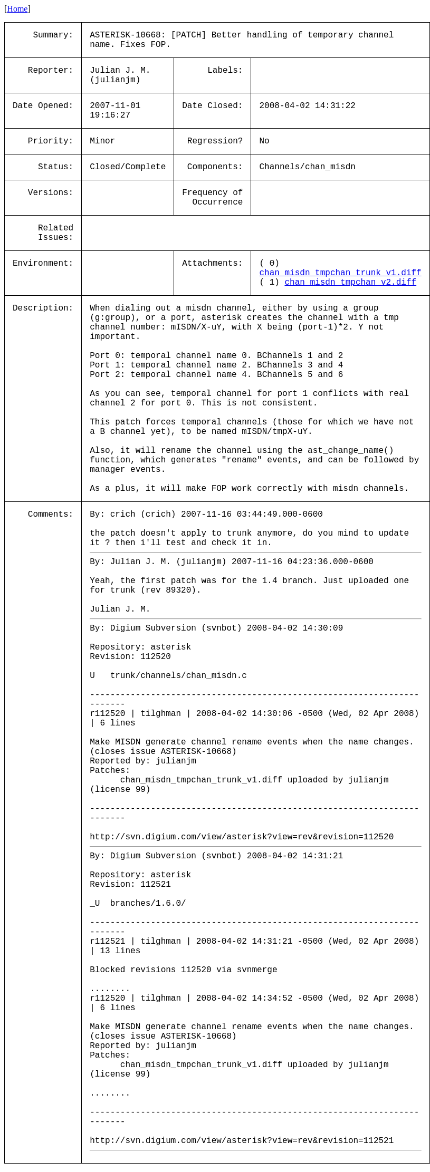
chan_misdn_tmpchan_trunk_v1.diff (340, 273)
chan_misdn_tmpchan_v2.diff (350, 282)
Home (17, 8)
